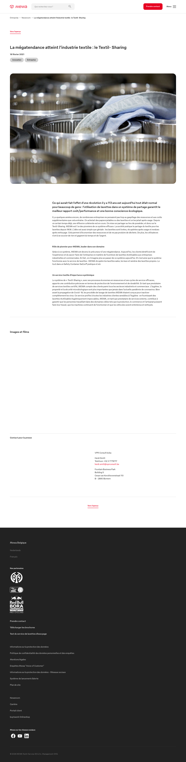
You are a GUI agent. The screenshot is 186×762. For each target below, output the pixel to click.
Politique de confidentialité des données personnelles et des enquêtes (42, 653)
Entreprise (14, 18)
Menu (171, 7)
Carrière (13, 704)
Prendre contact (153, 6)
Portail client (16, 710)
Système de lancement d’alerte (24, 678)
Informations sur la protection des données (29, 646)
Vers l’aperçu (15, 31)
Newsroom (26, 18)
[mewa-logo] (18, 6)
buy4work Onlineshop (20, 717)
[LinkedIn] (26, 736)
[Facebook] (13, 736)
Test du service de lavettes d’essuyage (28, 633)
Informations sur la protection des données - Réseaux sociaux (38, 672)
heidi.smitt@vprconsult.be (107, 464)
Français (13, 556)
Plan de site (15, 685)
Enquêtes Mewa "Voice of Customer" (27, 665)
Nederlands (15, 550)
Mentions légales (18, 659)
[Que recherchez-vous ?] (53, 6)
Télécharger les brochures (22, 627)
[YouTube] (20, 736)
